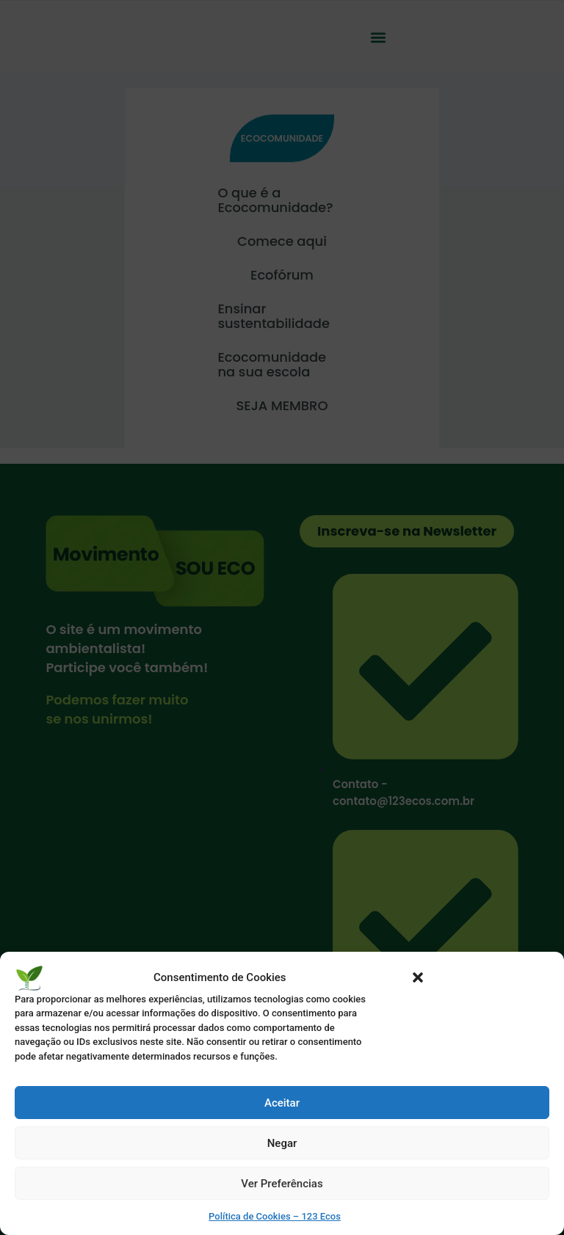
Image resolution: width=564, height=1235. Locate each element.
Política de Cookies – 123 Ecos (275, 1216)
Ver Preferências (281, 1183)
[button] (418, 977)
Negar (282, 1143)
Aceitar (282, 1103)
